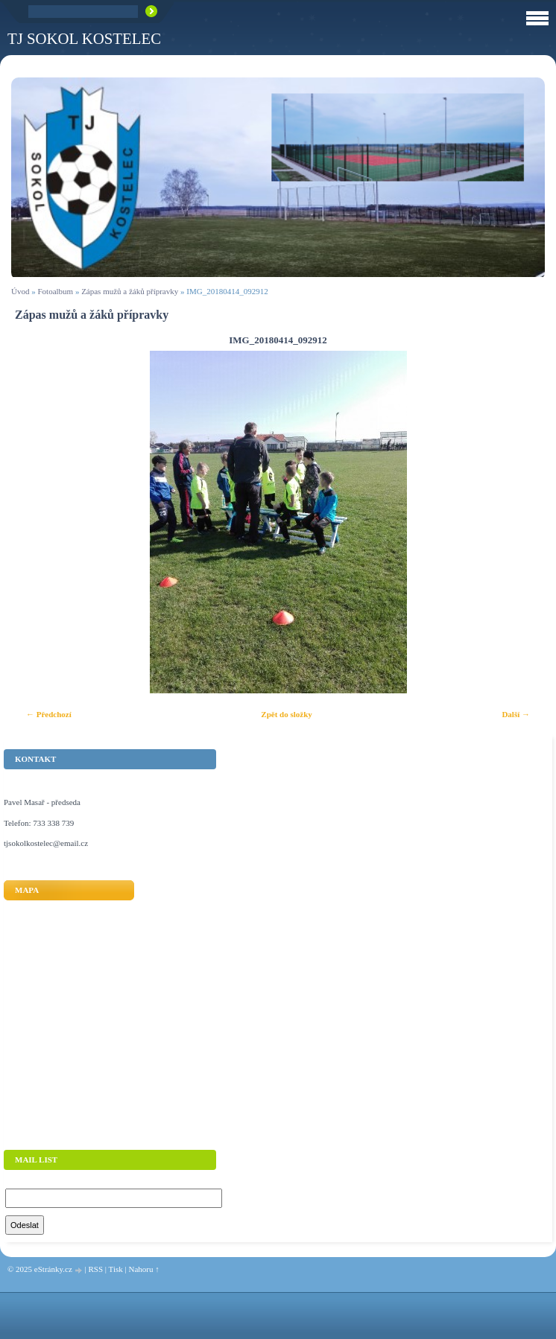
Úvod (20, 291)
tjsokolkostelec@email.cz (46, 843)
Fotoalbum (55, 291)
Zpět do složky (286, 714)
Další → (516, 714)
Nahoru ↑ (143, 1269)
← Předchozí (49, 714)
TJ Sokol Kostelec (84, 38)
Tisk (116, 1269)
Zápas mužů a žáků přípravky (129, 291)
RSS (95, 1269)
